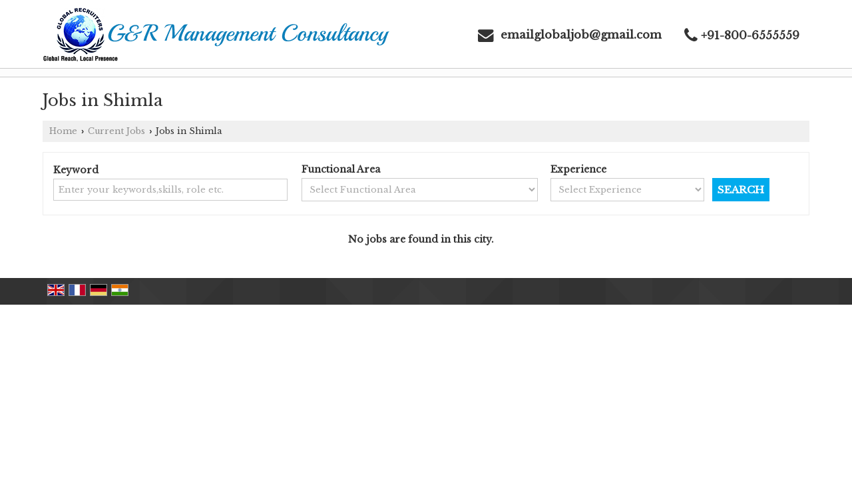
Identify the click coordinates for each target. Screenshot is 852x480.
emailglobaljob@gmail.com (581, 35)
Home (63, 131)
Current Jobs (116, 131)
